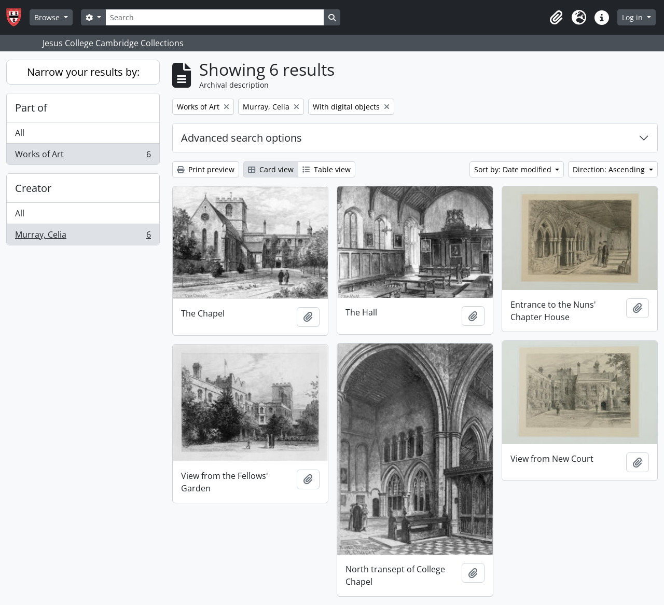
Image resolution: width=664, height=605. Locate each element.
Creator (33, 188)
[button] (556, 17)
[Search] (214, 17)
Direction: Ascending (610, 169)
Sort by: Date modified (514, 169)
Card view (271, 169)
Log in (633, 17)
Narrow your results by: (83, 72)
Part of (31, 108)
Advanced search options (241, 138)
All (19, 133)
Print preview (205, 169)
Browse (48, 17)
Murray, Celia (83, 236)
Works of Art (83, 156)
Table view (326, 169)
